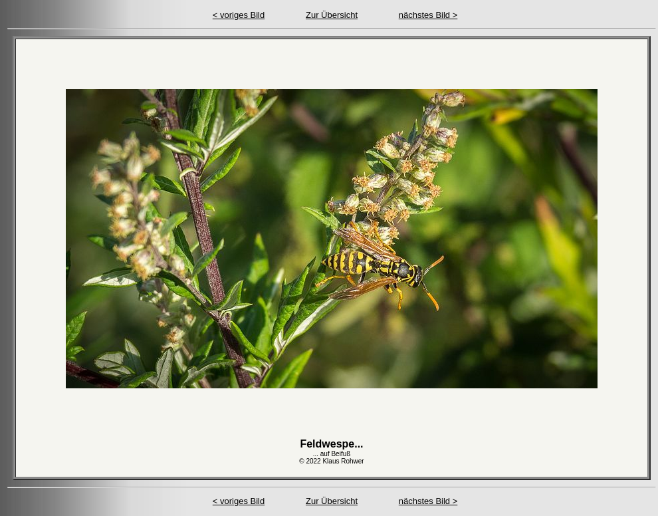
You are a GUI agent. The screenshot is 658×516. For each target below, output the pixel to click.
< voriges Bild (239, 15)
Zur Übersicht (332, 15)
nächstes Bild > (428, 15)
